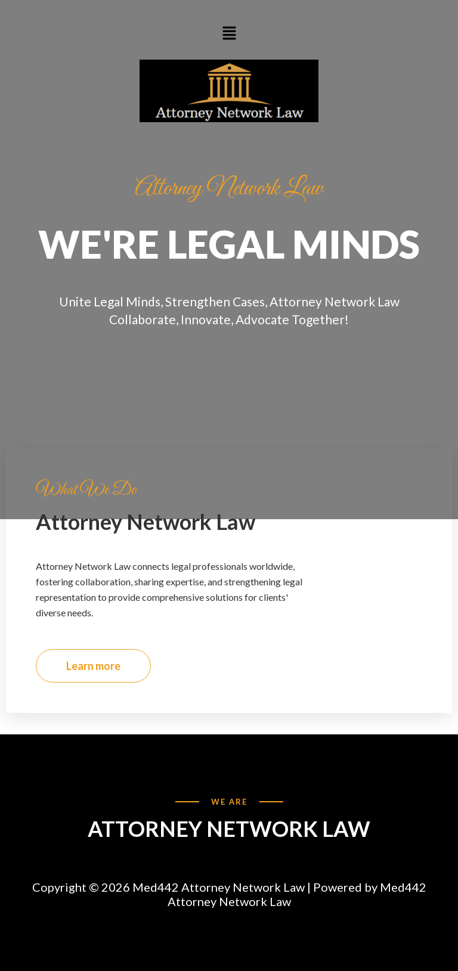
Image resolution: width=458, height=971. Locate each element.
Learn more (93, 665)
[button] (229, 33)
